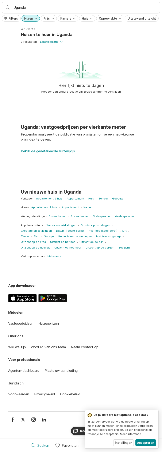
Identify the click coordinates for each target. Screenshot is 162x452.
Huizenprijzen (48, 323)
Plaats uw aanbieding (61, 370)
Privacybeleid (44, 394)
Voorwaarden (18, 394)
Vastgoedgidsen (20, 323)
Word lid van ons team (48, 347)
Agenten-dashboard (23, 370)
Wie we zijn (17, 347)
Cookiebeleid (70, 394)
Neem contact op (84, 347)
